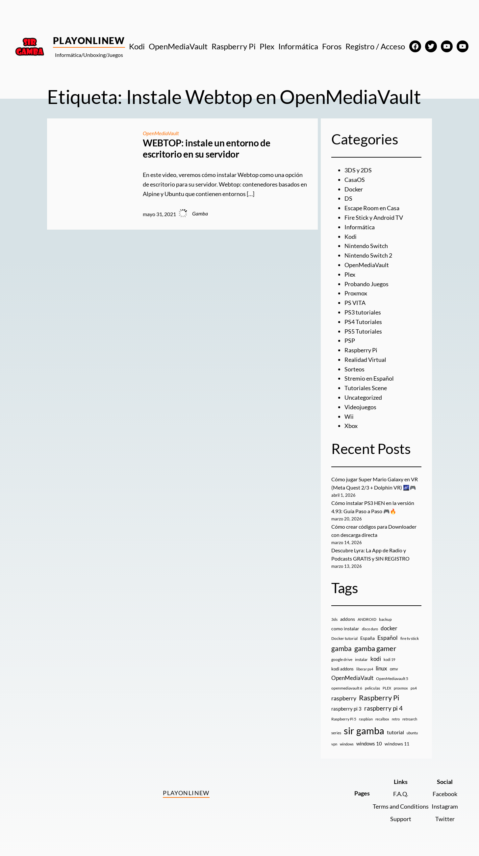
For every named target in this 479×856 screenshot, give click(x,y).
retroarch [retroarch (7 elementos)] (409, 719)
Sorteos (354, 369)
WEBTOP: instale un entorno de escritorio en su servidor (206, 149)
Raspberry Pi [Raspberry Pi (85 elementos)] (379, 697)
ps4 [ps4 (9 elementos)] (414, 688)
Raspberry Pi (360, 350)
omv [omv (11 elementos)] (394, 668)
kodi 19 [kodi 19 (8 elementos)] (389, 659)
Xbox (351, 425)
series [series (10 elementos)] (336, 732)
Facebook (445, 793)
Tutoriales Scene (365, 387)
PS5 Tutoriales (363, 331)
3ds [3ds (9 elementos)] (334, 619)
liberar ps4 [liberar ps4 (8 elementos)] (364, 669)
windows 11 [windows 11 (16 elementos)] (397, 743)
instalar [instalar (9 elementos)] (361, 659)
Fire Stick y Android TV (373, 217)
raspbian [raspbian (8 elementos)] (366, 719)
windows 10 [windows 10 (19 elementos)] (369, 743)
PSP (349, 340)
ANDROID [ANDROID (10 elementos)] (367, 619)
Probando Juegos (366, 284)
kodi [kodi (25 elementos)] (375, 659)
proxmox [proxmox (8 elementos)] (401, 688)
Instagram (445, 806)
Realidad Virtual (365, 359)
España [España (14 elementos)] (367, 638)
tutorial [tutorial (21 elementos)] (395, 732)
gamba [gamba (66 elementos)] (341, 648)
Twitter (445, 818)
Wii (349, 416)
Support (400, 818)
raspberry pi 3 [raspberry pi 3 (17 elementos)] (346, 709)
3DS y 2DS (358, 170)
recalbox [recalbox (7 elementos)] (382, 719)
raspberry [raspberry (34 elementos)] (343, 698)
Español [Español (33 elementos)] (387, 637)
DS (348, 198)
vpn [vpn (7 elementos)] (334, 744)
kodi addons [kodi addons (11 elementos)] (342, 668)
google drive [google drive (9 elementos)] (341, 659)
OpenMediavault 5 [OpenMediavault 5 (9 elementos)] (392, 678)
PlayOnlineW (89, 40)
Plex (349, 274)
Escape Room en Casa (371, 208)
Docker (353, 189)
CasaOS (354, 179)
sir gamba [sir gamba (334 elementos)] (364, 730)
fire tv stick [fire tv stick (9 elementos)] (409, 638)
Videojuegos (360, 407)
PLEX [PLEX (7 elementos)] (387, 688)
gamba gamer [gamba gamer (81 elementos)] (375, 648)
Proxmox (355, 293)
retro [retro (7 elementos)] (396, 719)
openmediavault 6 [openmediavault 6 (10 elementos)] (346, 688)
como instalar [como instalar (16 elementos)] (345, 628)
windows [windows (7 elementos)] (347, 744)
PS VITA (355, 302)
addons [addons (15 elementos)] (347, 619)
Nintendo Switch (366, 245)
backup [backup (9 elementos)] (385, 619)
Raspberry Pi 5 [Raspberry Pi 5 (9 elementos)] (343, 719)
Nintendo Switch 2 (368, 255)
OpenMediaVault (161, 133)
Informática (359, 227)
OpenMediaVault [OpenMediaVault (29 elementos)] (352, 677)
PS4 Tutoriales (363, 321)
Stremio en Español (369, 378)
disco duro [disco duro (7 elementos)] (370, 629)
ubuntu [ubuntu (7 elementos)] (412, 733)
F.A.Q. (400, 793)
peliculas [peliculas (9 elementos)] (372, 688)
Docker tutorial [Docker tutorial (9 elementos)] (344, 638)
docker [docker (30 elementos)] (389, 628)
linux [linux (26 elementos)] (381, 668)
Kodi (350, 236)
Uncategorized (363, 397)
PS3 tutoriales (362, 312)
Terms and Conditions (401, 806)
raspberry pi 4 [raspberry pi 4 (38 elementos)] (383, 708)
